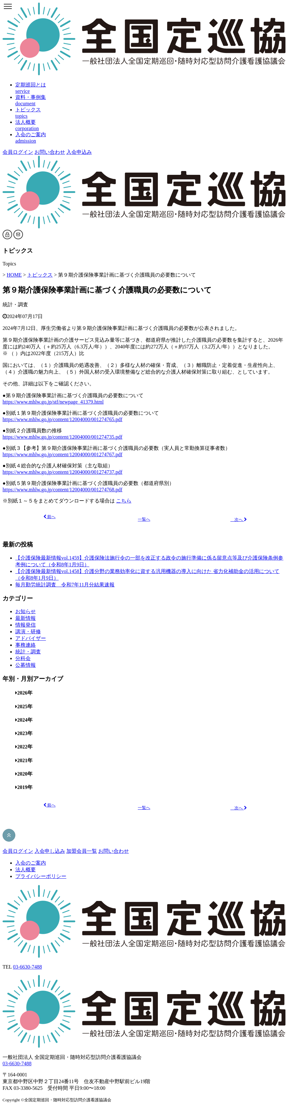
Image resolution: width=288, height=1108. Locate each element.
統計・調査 (15, 304)
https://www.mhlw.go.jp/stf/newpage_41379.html (53, 402)
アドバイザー (30, 638)
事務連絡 (25, 645)
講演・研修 (28, 631)
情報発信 (25, 625)
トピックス (40, 275)
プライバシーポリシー (40, 876)
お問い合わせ (49, 152)
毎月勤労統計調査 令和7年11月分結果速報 (64, 584)
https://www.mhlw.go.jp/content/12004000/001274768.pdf (62, 489)
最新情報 (25, 618)
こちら (123, 500)
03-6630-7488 (27, 967)
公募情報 (25, 665)
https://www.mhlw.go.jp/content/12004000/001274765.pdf (62, 419)
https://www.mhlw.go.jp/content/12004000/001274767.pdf (62, 454)
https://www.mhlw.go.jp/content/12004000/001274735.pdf (62, 437)
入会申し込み (49, 851)
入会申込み (79, 152)
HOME (14, 275)
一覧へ (144, 519)
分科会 (23, 658)
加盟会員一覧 (81, 851)
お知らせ (25, 611)
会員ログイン (18, 152)
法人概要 (25, 869)
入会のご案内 (30, 863)
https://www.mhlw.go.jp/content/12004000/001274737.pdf (62, 472)
